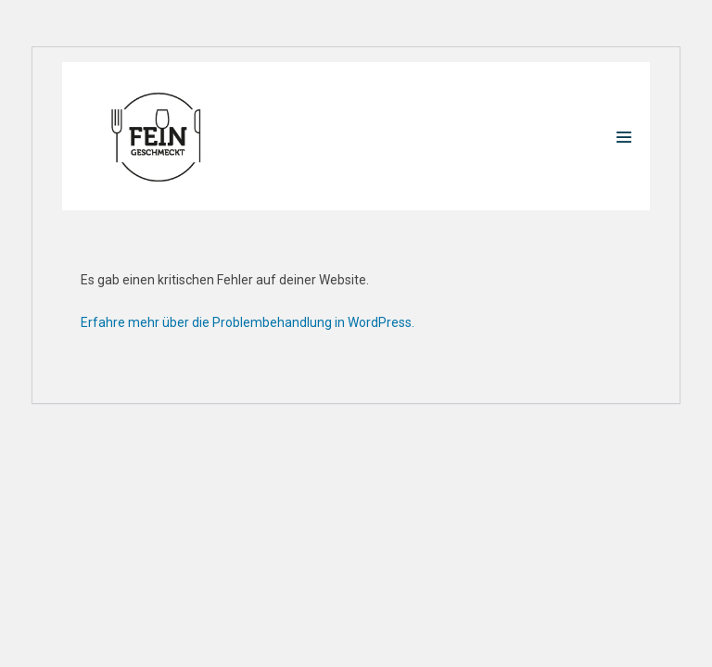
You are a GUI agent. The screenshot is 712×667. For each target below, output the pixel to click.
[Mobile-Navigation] (624, 137)
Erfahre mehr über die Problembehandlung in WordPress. (247, 322)
